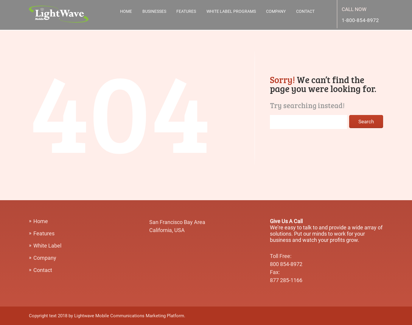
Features (186, 11)
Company (276, 11)
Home (126, 11)
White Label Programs (231, 11)
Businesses (154, 11)
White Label (47, 245)
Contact (305, 11)
